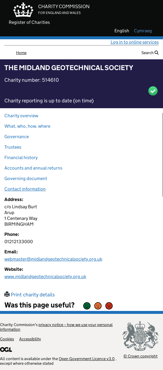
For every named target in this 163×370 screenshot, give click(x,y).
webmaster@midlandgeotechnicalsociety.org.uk (53, 259)
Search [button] (150, 52)
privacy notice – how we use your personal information (56, 327)
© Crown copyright (140, 355)
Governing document (25, 178)
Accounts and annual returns (33, 168)
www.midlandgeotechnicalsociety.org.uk (45, 276)
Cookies (7, 338)
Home (21, 52)
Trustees (12, 147)
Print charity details (29, 294)
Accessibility (30, 338)
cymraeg (143, 30)
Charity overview (21, 115)
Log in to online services (135, 42)
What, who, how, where (27, 126)
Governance (16, 136)
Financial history (21, 157)
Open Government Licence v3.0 (87, 358)
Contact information (25, 189)
